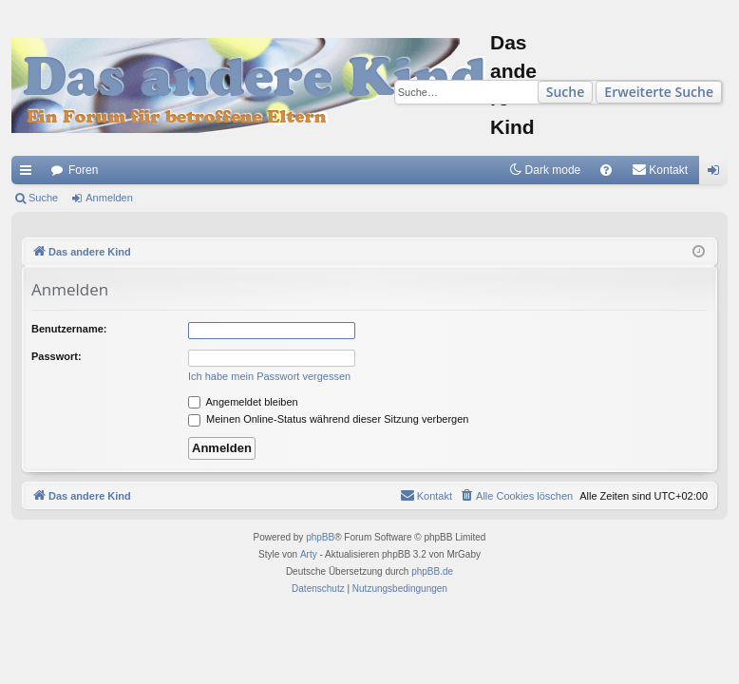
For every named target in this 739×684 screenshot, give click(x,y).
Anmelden (109, 197)
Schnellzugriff (29, 173)
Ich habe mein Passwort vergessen (269, 376)
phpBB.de (432, 571)
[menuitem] (606, 170)
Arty (308, 554)
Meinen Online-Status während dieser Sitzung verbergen (328, 419)
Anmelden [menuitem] (718, 173)
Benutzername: (68, 328)
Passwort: (56, 356)
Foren (83, 170)
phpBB (320, 537)
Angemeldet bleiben (243, 402)
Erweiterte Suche (658, 92)
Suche (565, 92)
